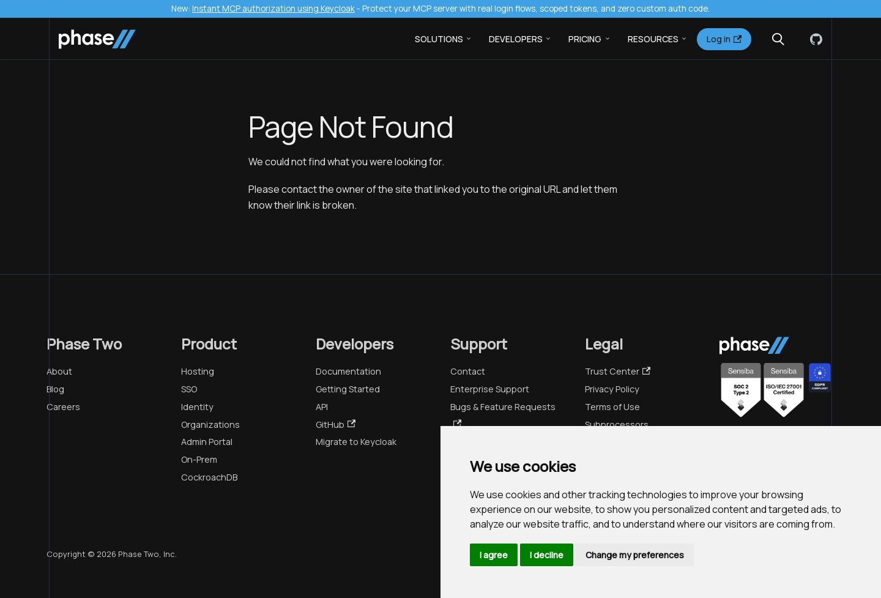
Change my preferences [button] (634, 555)
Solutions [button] (439, 39)
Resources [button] (653, 39)
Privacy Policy (612, 389)
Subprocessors (617, 424)
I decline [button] (546, 555)
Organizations (210, 424)
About (59, 371)
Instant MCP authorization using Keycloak (273, 8)
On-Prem (199, 459)
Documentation (348, 371)
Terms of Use (612, 407)
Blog (55, 389)
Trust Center (617, 371)
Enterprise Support (489, 389)
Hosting (197, 371)
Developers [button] (516, 39)
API (322, 407)
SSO (189, 389)
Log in (724, 39)
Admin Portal (206, 441)
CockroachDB (209, 477)
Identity (197, 407)
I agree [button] (494, 555)
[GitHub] (813, 39)
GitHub (335, 424)
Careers (63, 407)
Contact (467, 371)
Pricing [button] (584, 39)
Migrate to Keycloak (356, 441)
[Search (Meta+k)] (778, 39)
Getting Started (348, 389)
